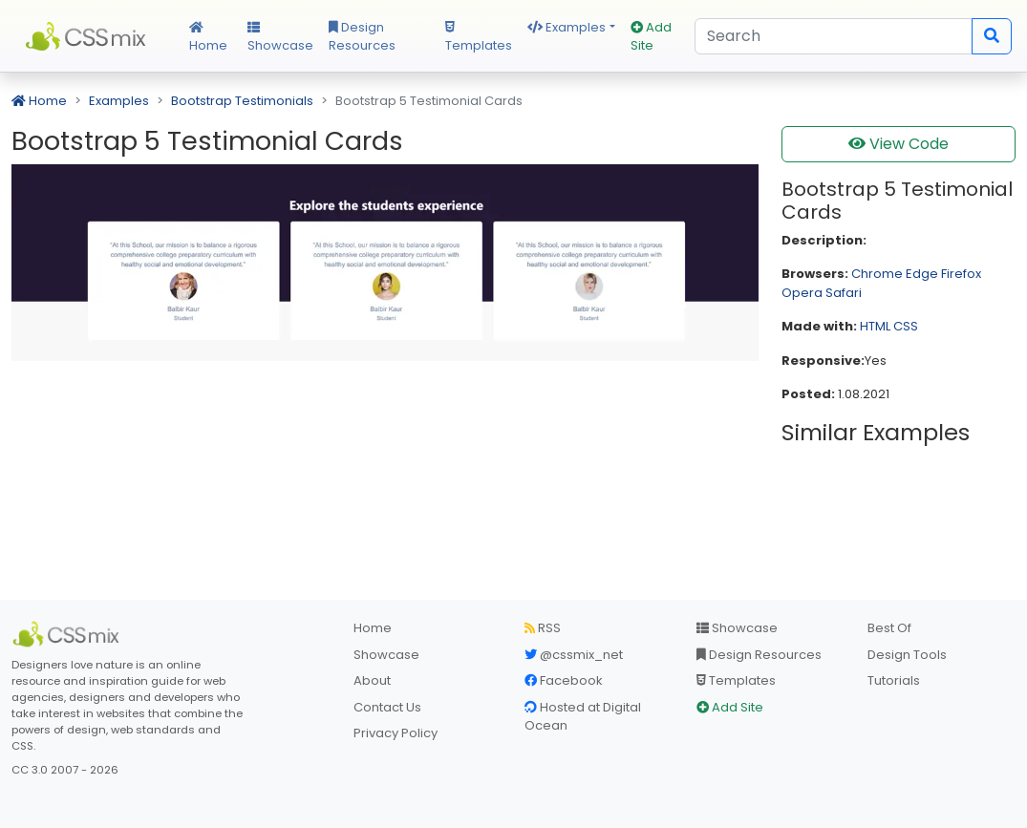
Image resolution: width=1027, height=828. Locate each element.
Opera (802, 293)
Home (208, 38)
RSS (542, 628)
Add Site (651, 36)
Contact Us (387, 707)
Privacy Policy (395, 733)
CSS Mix (88, 36)
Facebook (563, 680)
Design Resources (362, 36)
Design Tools (907, 655)
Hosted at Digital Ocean (582, 716)
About (372, 680)
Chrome (877, 274)
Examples (566, 27)
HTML (875, 326)
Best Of (889, 628)
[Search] (834, 36)
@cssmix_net (573, 655)
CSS (905, 326)
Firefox (961, 274)
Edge (922, 274)
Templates (478, 38)
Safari (843, 293)
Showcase (280, 38)
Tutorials (893, 680)
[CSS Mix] (68, 634)
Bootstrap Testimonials (242, 101)
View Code (898, 144)
